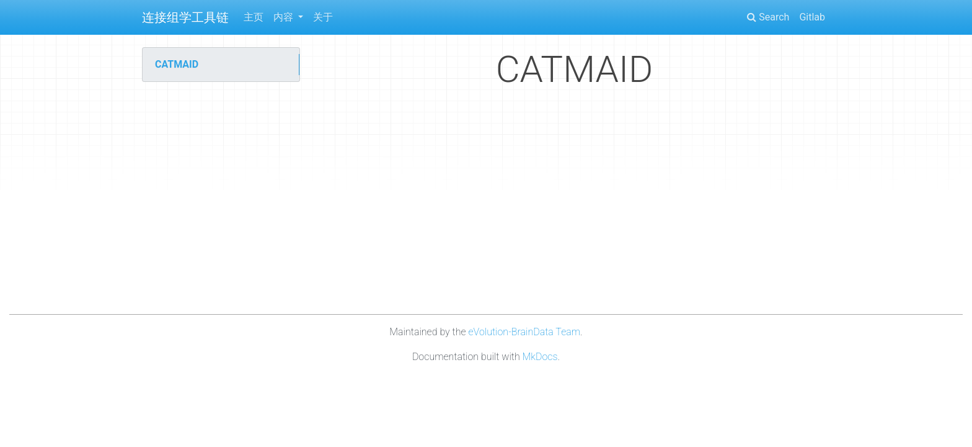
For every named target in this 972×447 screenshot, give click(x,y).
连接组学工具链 (185, 17)
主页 (253, 17)
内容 (284, 17)
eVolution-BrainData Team (524, 332)
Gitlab (812, 17)
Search (768, 17)
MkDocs (540, 357)
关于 (323, 17)
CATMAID (176, 64)
